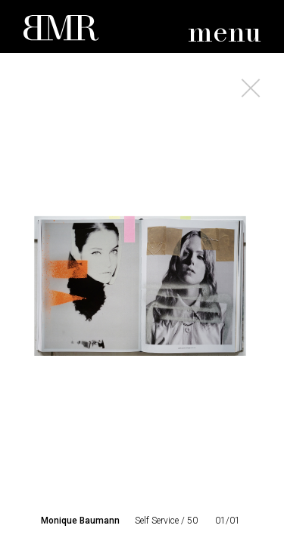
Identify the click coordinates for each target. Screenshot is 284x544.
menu (224, 33)
